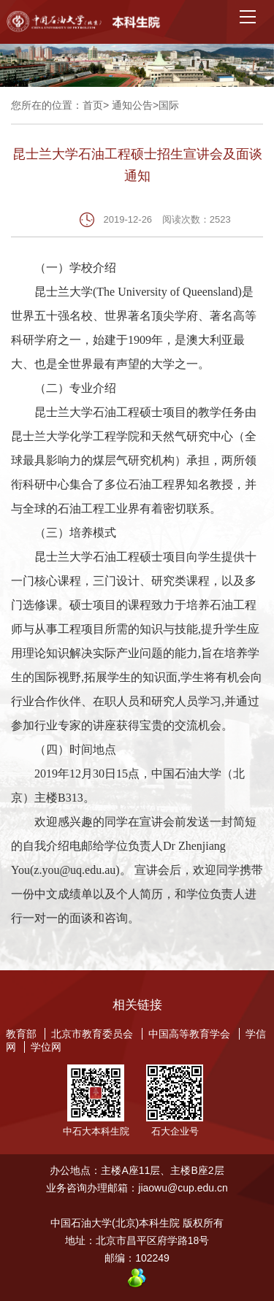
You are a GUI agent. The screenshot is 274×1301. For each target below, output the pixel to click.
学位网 (46, 1047)
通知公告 (132, 105)
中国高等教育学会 (189, 1034)
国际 (169, 105)
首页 (93, 105)
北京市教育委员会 (92, 1034)
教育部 (21, 1034)
